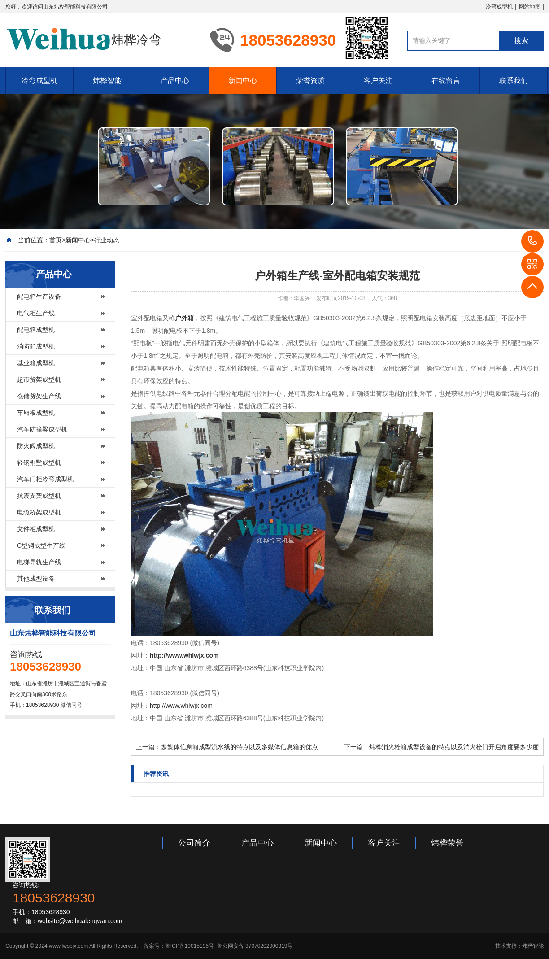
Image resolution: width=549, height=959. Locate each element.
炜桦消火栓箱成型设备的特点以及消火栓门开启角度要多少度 (454, 746)
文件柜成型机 (36, 528)
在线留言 (445, 80)
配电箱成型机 (36, 329)
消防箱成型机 (36, 346)
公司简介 (194, 842)
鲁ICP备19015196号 (189, 946)
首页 (55, 240)
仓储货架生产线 (39, 396)
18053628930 (532, 241)
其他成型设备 (36, 578)
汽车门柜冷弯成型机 (45, 479)
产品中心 (175, 80)
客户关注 (378, 80)
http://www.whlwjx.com (181, 705)
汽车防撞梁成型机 (42, 429)
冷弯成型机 (499, 7)
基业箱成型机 (36, 362)
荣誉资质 (310, 80)
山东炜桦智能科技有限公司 (75, 7)
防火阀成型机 (36, 445)
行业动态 (106, 240)
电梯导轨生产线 (39, 562)
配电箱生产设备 (39, 296)
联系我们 (513, 80)
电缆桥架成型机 (39, 512)
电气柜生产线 (36, 313)
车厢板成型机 (36, 412)
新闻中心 (242, 80)
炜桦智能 (107, 80)
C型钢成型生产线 (41, 545)
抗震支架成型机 (39, 495)
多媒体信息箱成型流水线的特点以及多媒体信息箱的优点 (239, 746)
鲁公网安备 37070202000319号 (253, 946)
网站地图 (529, 7)
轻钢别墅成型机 (39, 462)
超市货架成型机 (39, 379)
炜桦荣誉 (447, 842)
